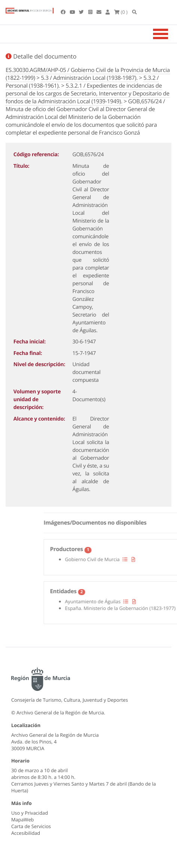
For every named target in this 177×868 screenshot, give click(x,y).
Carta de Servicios (31, 826)
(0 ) (121, 12)
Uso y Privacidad (29, 812)
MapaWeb (22, 819)
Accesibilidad (25, 833)
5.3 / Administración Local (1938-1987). (89, 78)
